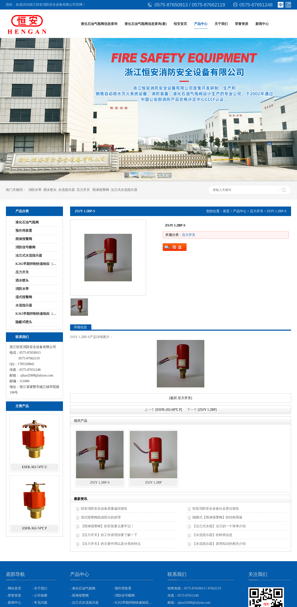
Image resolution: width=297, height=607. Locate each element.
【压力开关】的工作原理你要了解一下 (109, 535)
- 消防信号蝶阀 (124, 595)
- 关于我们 (39, 588)
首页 (226, 211)
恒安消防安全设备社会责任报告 (215, 508)
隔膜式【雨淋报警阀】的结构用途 (217, 517)
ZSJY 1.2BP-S (100, 482)
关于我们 (221, 24)
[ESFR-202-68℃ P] (168, 409)
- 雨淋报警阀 (79, 595)
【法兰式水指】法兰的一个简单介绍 (219, 526)
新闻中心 (262, 24)
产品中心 (200, 24)
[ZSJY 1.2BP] (207, 409)
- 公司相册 (39, 595)
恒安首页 (180, 24)
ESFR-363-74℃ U (34, 467)
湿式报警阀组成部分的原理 (101, 517)
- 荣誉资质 (13, 595)
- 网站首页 (13, 588)
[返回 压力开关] (180, 398)
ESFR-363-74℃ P (34, 528)
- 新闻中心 (13, 602)
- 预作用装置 (122, 588)
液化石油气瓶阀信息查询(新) (146, 24)
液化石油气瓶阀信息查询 (99, 24)
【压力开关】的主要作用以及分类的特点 (111, 544)
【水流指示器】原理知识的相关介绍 (219, 544)
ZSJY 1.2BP (153, 482)
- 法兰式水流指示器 (84, 602)
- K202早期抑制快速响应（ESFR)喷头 (133, 602)
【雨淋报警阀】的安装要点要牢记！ (107, 526)
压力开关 (256, 211)
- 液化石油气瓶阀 (82, 588)
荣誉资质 (241, 24)
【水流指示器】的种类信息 (212, 535)
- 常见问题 (39, 602)
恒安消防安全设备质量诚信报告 (104, 508)
